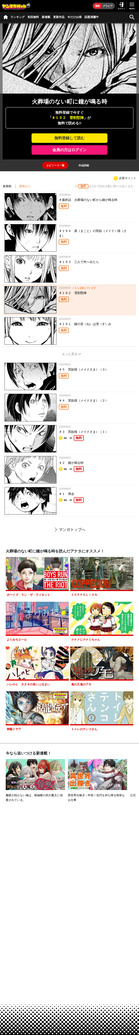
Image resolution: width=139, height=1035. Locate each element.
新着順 (7, 186)
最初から (25, 186)
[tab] (55, 165)
